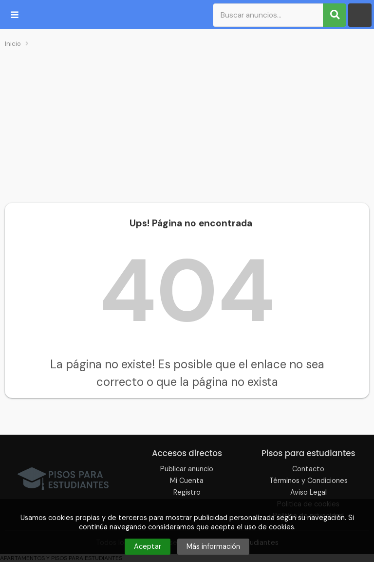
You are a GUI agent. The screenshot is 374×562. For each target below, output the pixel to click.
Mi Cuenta (187, 480)
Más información (213, 546)
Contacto (308, 468)
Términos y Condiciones (308, 480)
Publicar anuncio (186, 468)
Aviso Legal (308, 492)
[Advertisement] (187, 125)
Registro (187, 492)
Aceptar (147, 546)
